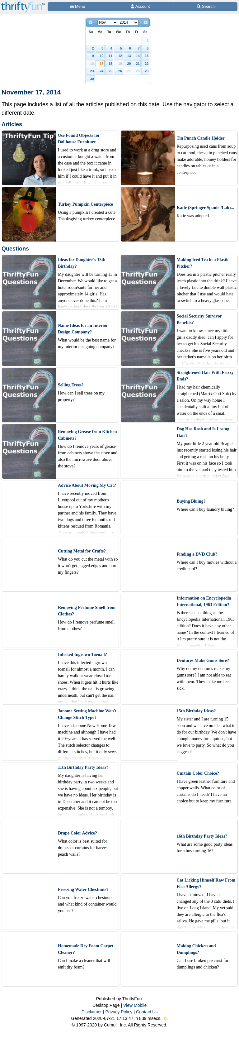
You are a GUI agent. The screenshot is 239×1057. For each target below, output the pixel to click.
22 (146, 63)
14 (138, 56)
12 (120, 56)
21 (138, 63)
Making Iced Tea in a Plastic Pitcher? (203, 263)
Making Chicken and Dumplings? (196, 949)
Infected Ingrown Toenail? (82, 654)
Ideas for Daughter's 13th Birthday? (81, 263)
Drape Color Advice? (77, 833)
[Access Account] (141, 6)
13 (129, 56)
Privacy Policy (118, 1011)
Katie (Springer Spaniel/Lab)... (205, 207)
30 (92, 79)
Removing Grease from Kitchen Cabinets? (87, 435)
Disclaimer (92, 1011)
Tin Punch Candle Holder (201, 138)
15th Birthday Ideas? (196, 711)
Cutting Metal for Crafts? (82, 551)
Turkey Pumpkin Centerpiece (85, 204)
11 (110, 56)
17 (101, 63)
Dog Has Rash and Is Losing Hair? (203, 432)
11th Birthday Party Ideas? (83, 767)
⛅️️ (165, 1018)
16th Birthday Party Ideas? (202, 836)
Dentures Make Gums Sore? (203, 660)
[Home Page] (23, 3)
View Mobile (135, 1005)
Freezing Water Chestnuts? (83, 889)
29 (146, 71)
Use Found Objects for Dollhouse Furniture (79, 138)
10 (101, 56)
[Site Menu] (78, 6)
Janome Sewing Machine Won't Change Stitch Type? (87, 714)
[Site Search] (205, 6)
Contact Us (146, 1011)
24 (101, 71)
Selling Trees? (71, 385)
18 (110, 63)
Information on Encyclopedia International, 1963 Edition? (204, 601)
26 (120, 71)
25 (110, 71)
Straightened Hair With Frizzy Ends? (205, 375)
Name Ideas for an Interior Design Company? (83, 328)
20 (129, 63)
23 (92, 71)
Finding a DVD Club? (197, 554)
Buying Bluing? (191, 501)
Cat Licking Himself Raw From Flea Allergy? (206, 883)
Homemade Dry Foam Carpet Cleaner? (85, 949)
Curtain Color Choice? (198, 773)
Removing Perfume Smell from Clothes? (86, 610)
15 (146, 56)
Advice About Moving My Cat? (87, 485)
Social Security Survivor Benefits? (199, 319)
